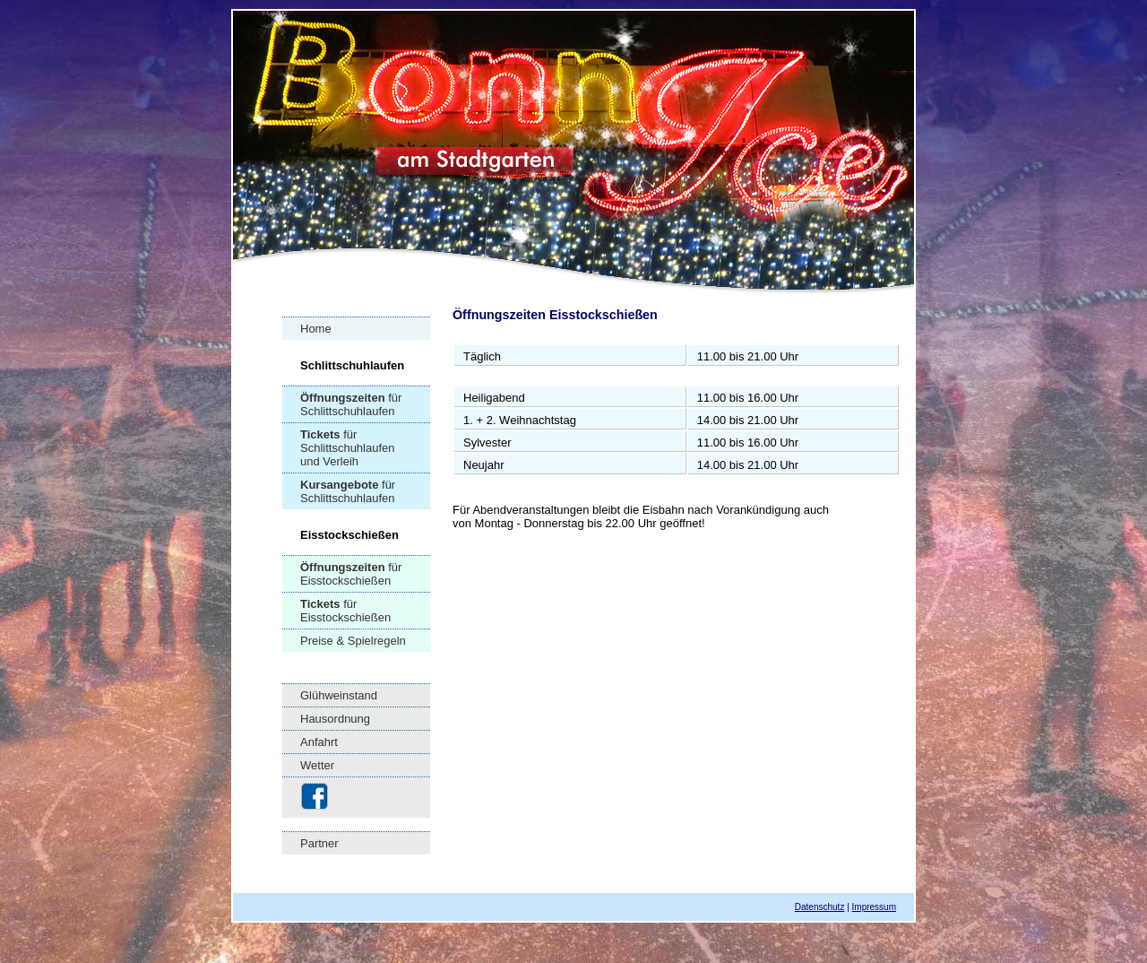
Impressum (874, 907)
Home (316, 328)
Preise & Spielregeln (353, 640)
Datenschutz (820, 907)
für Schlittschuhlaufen (350, 404)
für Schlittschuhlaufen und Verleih (347, 448)
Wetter (317, 765)
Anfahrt (319, 742)
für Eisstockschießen (350, 573)
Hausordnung (335, 718)
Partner (319, 843)
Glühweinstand (338, 695)
